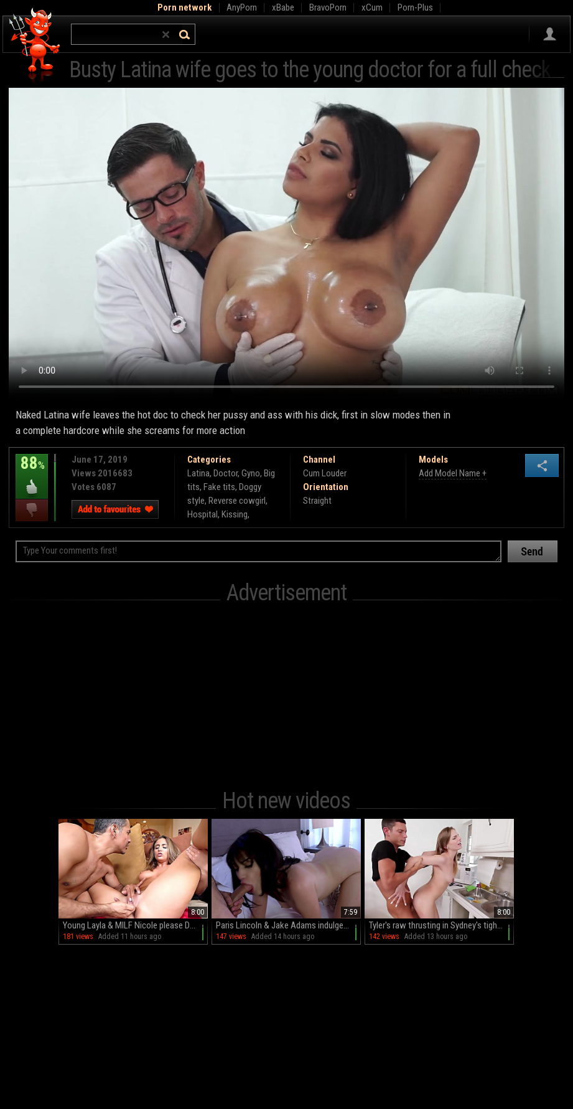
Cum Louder (325, 473)
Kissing (234, 514)
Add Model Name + (453, 473)
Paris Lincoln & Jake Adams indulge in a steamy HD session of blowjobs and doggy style (288, 925)
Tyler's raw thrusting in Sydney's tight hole (441, 925)
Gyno (250, 473)
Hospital (202, 514)
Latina (198, 473)
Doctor (225, 473)
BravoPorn (328, 7)
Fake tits (219, 487)
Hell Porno (35, 46)
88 (32, 472)
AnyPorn (241, 7)
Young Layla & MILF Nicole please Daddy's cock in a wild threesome (135, 925)
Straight (317, 500)
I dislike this (32, 510)
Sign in (550, 34)
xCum (372, 7)
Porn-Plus (415, 7)
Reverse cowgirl (237, 500)
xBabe (283, 7)
